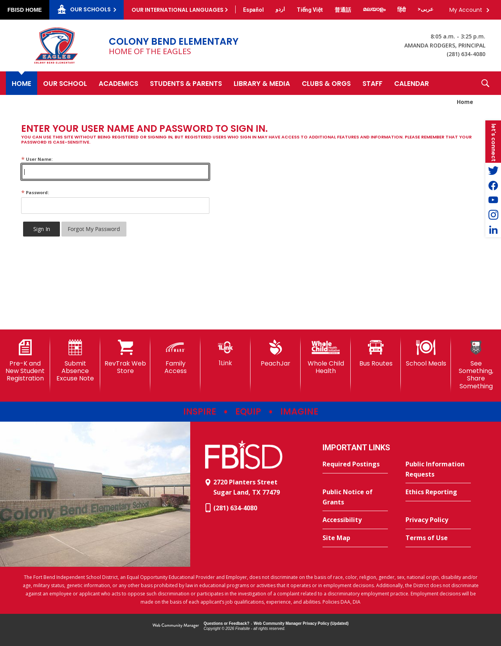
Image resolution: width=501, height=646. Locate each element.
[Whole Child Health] (326, 357)
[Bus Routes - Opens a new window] (376, 353)
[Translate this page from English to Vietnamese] (310, 10)
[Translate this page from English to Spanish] (253, 10)
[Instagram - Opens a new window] (493, 215)
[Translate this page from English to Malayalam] (374, 9)
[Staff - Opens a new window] (372, 83)
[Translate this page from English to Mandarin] (343, 10)
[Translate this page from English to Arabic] (425, 9)
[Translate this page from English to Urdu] (280, 9)
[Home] (21, 83)
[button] (485, 83)
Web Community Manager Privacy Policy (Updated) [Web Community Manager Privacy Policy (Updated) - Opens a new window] (301, 623)
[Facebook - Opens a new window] (493, 185)
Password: (35, 192)
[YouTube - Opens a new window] (493, 200)
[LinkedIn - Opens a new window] (493, 230)
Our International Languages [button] (177, 10)
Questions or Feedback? (226, 623)
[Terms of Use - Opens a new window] (438, 538)
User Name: (36, 159)
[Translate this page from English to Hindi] (401, 10)
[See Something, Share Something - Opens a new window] (476, 365)
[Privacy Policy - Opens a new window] (438, 520)
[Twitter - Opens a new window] (493, 170)
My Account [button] (465, 10)
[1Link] (225, 353)
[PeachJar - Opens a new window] (275, 353)
